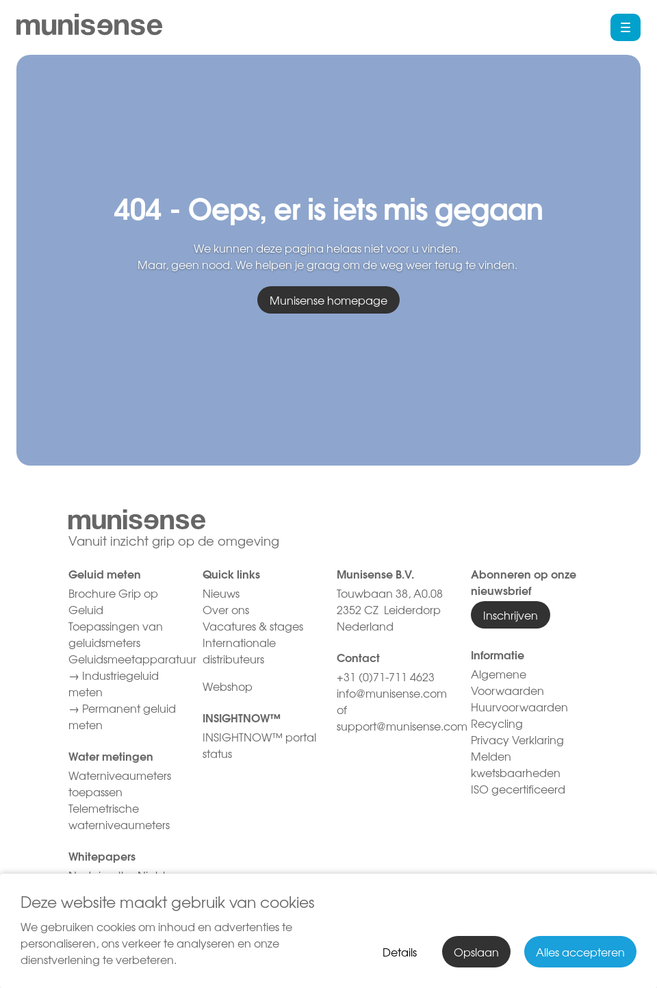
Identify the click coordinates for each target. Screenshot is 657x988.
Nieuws (221, 593)
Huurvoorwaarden (519, 706)
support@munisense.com (402, 726)
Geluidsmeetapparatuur (132, 658)
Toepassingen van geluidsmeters (115, 634)
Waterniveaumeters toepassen (119, 783)
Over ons (226, 609)
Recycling (497, 723)
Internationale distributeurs (239, 650)
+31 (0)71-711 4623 (386, 676)
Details (400, 951)
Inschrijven (510, 615)
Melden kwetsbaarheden (516, 764)
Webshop (228, 686)
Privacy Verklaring (517, 739)
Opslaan (476, 951)
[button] (625, 27)
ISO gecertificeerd (518, 789)
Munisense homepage (328, 300)
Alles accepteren (580, 951)
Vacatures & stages (253, 626)
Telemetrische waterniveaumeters (119, 816)
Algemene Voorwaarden (507, 682)
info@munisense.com (393, 693)
